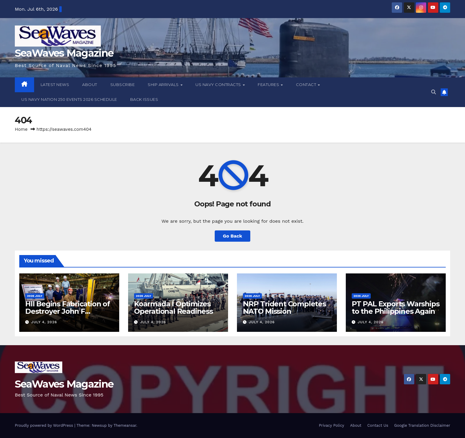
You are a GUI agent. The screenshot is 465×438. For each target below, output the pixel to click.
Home (21, 129)
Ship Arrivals (164, 84)
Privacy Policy (331, 425)
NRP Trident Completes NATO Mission (284, 308)
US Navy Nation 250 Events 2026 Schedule (69, 99)
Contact (306, 84)
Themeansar (125, 425)
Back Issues (144, 99)
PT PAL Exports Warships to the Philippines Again (395, 308)
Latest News (55, 84)
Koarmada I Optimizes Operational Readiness (173, 308)
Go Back (232, 236)
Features (269, 84)
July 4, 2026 (44, 322)
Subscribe (122, 84)
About (89, 84)
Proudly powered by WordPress (44, 425)
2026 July (34, 295)
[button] (433, 92)
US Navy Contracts (218, 84)
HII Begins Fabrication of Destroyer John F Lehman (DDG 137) (67, 311)
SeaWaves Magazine (64, 53)
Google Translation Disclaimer (422, 425)
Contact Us (377, 425)
